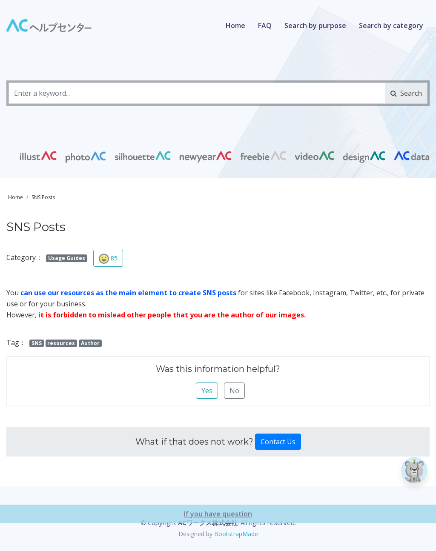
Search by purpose (315, 25)
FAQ (265, 25)
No (234, 390)
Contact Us (278, 441)
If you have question (218, 537)
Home (235, 25)
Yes (206, 390)
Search (406, 93)
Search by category (391, 25)
